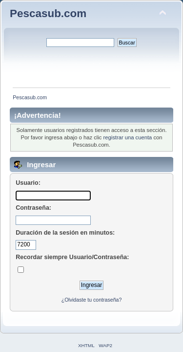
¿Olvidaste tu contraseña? (91, 300)
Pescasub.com (48, 13)
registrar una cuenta (127, 137)
